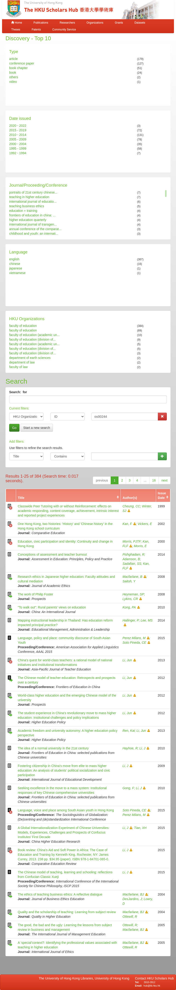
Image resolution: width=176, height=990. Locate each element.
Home (16, 22)
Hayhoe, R (130, 748)
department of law (22, 362)
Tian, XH (140, 828)
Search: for (18, 392)
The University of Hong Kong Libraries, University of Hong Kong (85, 978)
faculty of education (23, 326)
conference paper (21, 63)
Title (21, 498)
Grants (119, 22)
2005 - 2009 (17, 139)
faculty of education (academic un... (34, 335)
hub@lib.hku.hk (151, 985)
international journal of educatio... (32, 201)
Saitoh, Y (128, 581)
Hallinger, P (130, 620)
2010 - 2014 (17, 135)
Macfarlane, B (134, 576)
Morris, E (140, 546)
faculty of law (18, 367)
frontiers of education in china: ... (32, 215)
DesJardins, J (132, 899)
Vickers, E (145, 524)
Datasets (140, 22)
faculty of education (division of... (32, 339)
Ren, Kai (128, 730)
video (13, 81)
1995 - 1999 (17, 148)
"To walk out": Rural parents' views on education (52, 607)
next (165, 480)
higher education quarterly (27, 220)
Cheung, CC (131, 506)
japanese (15, 268)
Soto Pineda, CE (136, 642)
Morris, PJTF (131, 541)
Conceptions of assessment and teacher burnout (52, 554)
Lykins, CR (132, 599)
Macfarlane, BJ (135, 894)
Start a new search (36, 428)
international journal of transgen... (33, 224)
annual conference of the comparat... (35, 229)
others (13, 77)
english (14, 259)
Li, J (144, 748)
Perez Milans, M (135, 638)
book (12, 72)
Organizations (95, 22)
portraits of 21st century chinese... (33, 192)
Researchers (67, 22)
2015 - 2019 (17, 130)
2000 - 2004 (17, 144)
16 (154, 480)
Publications (40, 22)
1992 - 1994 (17, 153)
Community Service (64, 29)
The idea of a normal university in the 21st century (53, 748)
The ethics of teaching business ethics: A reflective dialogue (60, 894)
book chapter (18, 68)
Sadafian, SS (131, 563)
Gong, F (128, 788)
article (13, 59)
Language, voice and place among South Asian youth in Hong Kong (66, 810)
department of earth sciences (30, 358)
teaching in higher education (29, 197)
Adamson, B (131, 559)
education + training (23, 211)
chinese (14, 264)
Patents (36, 29)
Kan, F (129, 524)
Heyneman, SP (133, 594)
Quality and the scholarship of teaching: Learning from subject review (67, 912)
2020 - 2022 (17, 125)
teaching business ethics (26, 206)
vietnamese (17, 273)
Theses (15, 29)
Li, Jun (129, 660)
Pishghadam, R (133, 554)
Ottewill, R (129, 916)
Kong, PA (131, 607)
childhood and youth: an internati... (33, 233)
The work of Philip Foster (35, 594)
